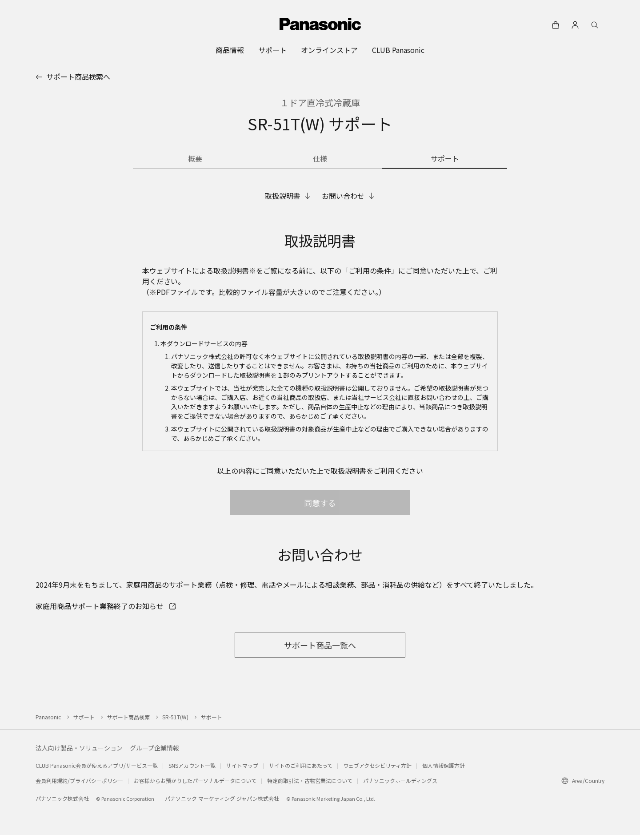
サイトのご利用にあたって (300, 765)
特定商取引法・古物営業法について (309, 780)
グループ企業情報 (154, 747)
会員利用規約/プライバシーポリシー (79, 780)
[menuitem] (230, 50)
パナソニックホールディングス (400, 780)
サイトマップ (242, 765)
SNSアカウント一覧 (192, 765)
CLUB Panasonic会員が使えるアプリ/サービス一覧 (97, 765)
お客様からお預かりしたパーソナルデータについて (195, 780)
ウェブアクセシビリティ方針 (377, 765)
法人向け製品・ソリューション (79, 747)
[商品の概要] (195, 159)
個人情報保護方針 (443, 765)
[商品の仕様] (320, 159)
